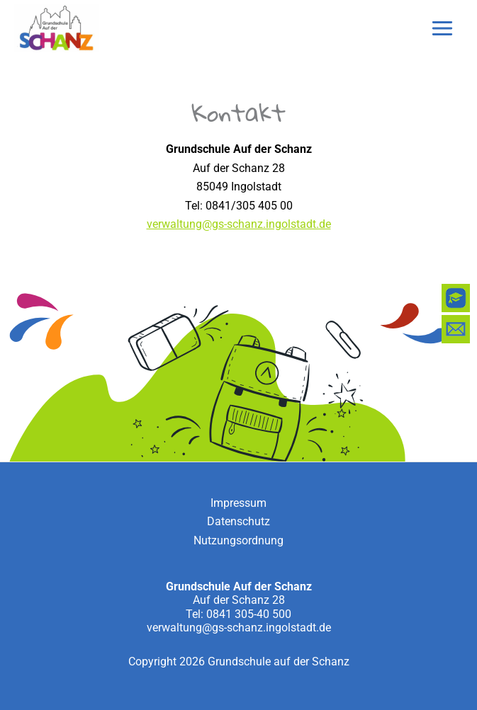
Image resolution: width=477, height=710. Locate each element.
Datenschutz (238, 521)
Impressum (238, 503)
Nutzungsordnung (238, 540)
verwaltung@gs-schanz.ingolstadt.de (239, 224)
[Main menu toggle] (442, 28)
